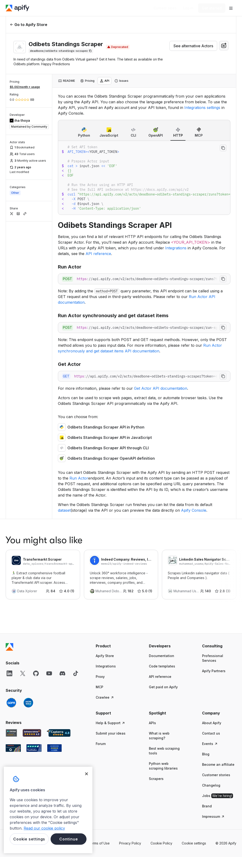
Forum (101, 744)
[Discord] (62, 673)
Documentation (161, 656)
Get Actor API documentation (160, 388)
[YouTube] (49, 673)
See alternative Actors (193, 45)
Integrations (175, 248)
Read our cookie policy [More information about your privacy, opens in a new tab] (44, 828)
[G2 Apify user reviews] (13, 748)
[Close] (86, 774)
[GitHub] (36, 673)
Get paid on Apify (163, 687)
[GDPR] (11, 702)
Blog (205, 754)
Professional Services (212, 658)
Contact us (211, 733)
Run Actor (78, 478)
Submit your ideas (110, 733)
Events (210, 744)
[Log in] (188, 8)
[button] (113, 646)
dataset (64, 510)
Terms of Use (99, 843)
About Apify (211, 723)
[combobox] (224, 45)
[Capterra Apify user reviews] (58, 733)
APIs (152, 723)
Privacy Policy (130, 843)
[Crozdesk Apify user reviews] (54, 748)
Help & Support (110, 723)
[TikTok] (75, 673)
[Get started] (211, 8)
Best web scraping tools (164, 750)
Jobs (217, 795)
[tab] (66, 81)
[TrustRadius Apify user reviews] (34, 748)
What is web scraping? (159, 735)
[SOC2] (28, 702)
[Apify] (17, 8)
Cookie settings (194, 843)
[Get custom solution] (165, 8)
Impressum (213, 816)
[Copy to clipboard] (223, 148)
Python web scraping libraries (163, 766)
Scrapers (156, 779)
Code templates (162, 666)
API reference (98, 253)
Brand (207, 806)
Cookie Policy (161, 843)
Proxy (100, 677)
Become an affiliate (218, 764)
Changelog (211, 785)
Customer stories (216, 775)
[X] (22, 673)
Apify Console (193, 510)
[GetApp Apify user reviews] (11, 733)
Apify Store (105, 656)
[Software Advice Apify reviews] (32, 733)
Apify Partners (213, 671)
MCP (99, 687)
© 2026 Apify (226, 843)
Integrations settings (202, 107)
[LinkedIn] (9, 673)
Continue (68, 839)
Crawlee (105, 697)
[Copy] (61, 50)
